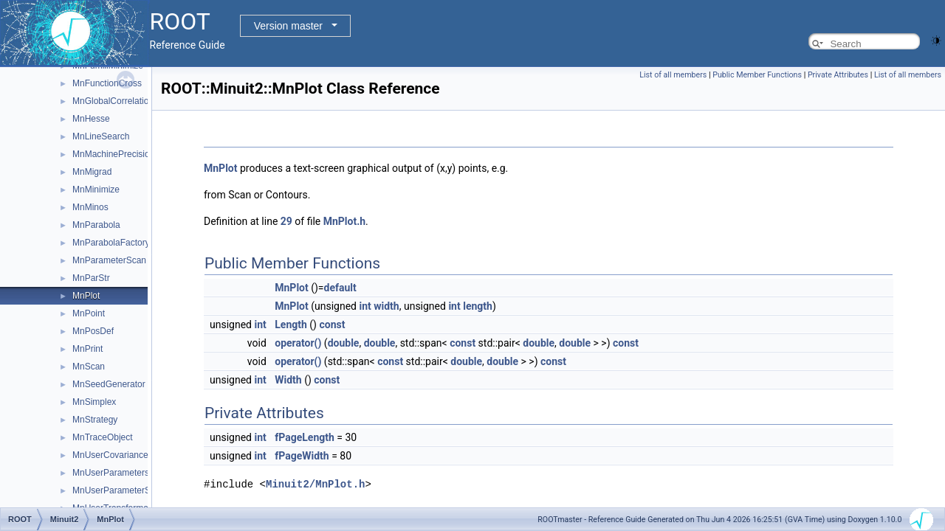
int (365, 306)
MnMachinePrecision (113, 154)
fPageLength (304, 437)
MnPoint (88, 313)
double (344, 343)
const (332, 324)
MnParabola (96, 225)
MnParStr (91, 278)
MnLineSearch (100, 136)
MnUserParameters (110, 473)
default (340, 288)
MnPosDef (93, 331)
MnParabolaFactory (111, 242)
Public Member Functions (757, 75)
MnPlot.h (344, 221)
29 (286, 221)
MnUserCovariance (110, 455)
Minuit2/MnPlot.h (315, 483)
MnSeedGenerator (108, 384)
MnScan (88, 366)
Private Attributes (838, 75)
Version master (288, 26)
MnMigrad (91, 172)
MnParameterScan (109, 260)
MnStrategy (94, 419)
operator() (298, 343)
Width (288, 380)
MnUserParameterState (118, 490)
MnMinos (90, 207)
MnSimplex (94, 402)
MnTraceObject (102, 437)
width (386, 306)
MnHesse (91, 119)
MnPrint (87, 349)
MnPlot (86, 296)
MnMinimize (96, 189)
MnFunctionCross (107, 83)
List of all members (673, 75)
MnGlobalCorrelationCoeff (123, 101)
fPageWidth (302, 456)
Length (291, 324)
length (477, 306)
